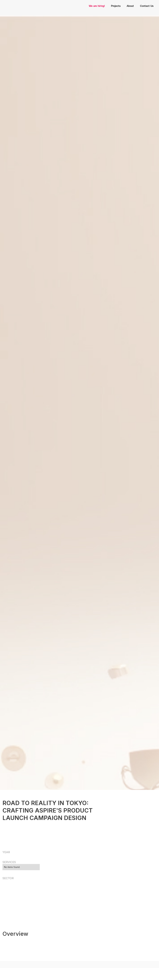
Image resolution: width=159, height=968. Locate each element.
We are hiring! (97, 5)
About (130, 5)
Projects (115, 5)
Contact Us (146, 5)
